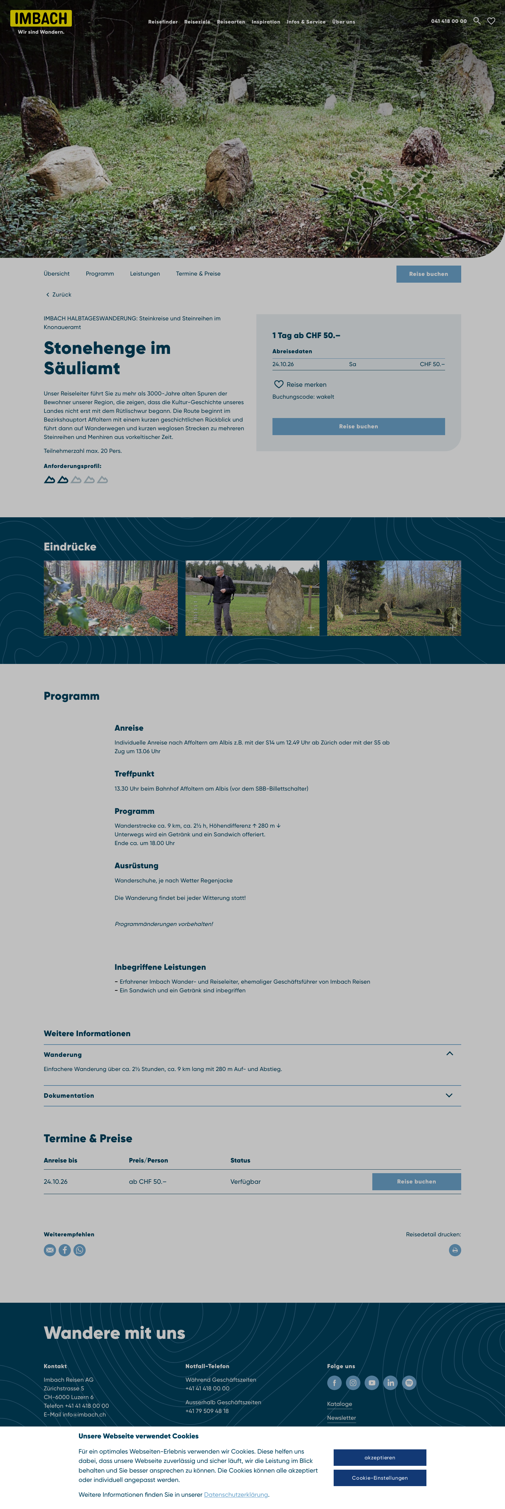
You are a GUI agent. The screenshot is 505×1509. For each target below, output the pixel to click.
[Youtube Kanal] (372, 1383)
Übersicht (57, 273)
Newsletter (341, 1418)
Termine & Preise (198, 273)
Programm (100, 273)
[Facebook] (65, 1250)
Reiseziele (197, 22)
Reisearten (231, 22)
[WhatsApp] (79, 1250)
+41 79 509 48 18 (207, 1411)
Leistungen (145, 273)
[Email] (50, 1250)
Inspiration (266, 22)
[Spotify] (409, 1383)
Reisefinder (163, 22)
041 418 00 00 (449, 21)
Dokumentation (69, 1096)
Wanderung (63, 1055)
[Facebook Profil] (334, 1383)
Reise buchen (428, 273)
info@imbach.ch (84, 1414)
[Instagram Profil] (353, 1383)
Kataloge (339, 1404)
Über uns (344, 22)
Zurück (62, 294)
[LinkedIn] (390, 1383)
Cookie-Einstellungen (380, 1478)
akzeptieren (380, 1458)
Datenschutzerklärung (236, 1494)
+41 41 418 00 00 (87, 1406)
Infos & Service (306, 22)
